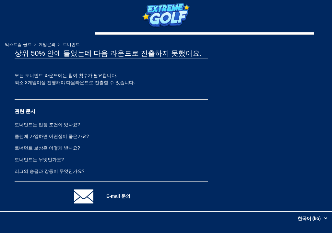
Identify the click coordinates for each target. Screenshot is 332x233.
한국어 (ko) (310, 218)
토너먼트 (71, 44)
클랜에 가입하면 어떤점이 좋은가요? (52, 136)
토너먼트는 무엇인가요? (39, 159)
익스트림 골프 (18, 44)
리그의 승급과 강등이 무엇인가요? (49, 171)
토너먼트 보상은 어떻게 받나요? (47, 147)
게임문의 (47, 44)
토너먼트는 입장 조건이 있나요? (47, 124)
